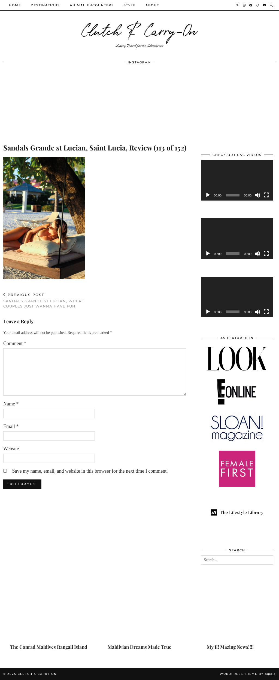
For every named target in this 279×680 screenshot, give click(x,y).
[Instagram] (244, 5)
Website (11, 448)
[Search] (271, 5)
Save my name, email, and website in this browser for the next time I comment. (90, 471)
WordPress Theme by (248, 674)
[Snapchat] (258, 5)
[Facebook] (251, 5)
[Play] (208, 195)
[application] (237, 180)
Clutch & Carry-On (139, 30)
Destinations (45, 5)
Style (130, 5)
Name (11, 404)
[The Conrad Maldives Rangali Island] (48, 617)
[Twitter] (237, 5)
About (152, 5)
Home (15, 5)
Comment (14, 343)
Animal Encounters (92, 5)
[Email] (264, 5)
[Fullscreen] (266, 195)
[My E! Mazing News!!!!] (230, 617)
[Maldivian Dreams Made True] (139, 617)
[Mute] (257, 195)
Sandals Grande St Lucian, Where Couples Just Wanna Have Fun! (49, 300)
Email (11, 426)
